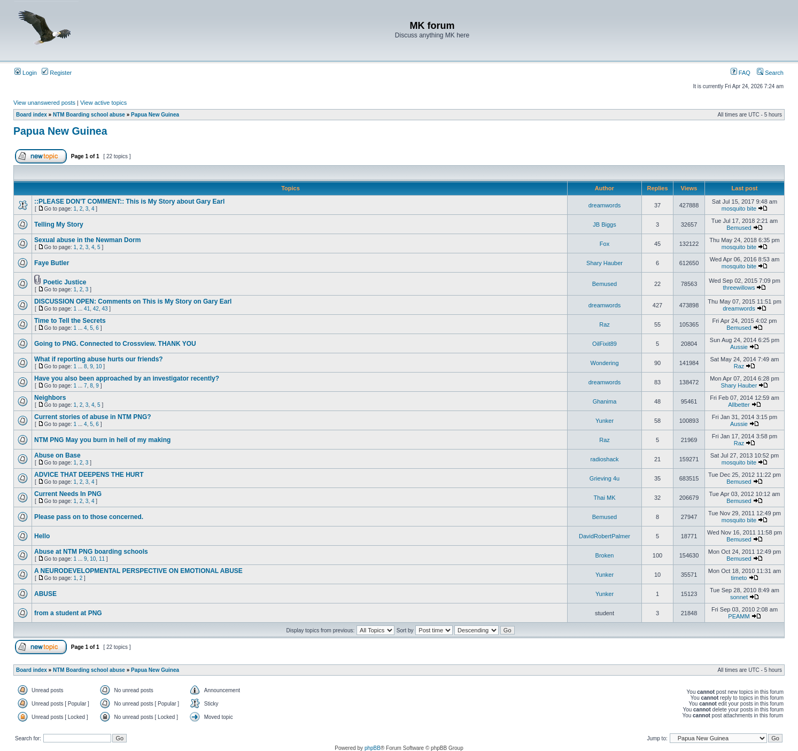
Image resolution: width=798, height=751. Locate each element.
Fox (604, 244)
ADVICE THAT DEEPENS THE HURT (88, 474)
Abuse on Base (57, 455)
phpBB (373, 748)
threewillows (739, 287)
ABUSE (45, 594)
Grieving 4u (604, 478)
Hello (42, 536)
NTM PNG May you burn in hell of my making (102, 440)
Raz (604, 324)
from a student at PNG (68, 613)
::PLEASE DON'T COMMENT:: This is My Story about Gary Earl (129, 201)
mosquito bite (739, 208)
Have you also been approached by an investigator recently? (126, 378)
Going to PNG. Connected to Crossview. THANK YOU (115, 343)
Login (25, 72)
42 (96, 309)
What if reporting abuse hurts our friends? (98, 359)
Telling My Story (58, 224)
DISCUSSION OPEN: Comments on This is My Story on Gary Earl (132, 301)
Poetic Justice (65, 282)
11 (102, 559)
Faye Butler (51, 263)
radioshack (604, 459)
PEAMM (738, 616)
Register (57, 72)
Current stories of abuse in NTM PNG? (92, 417)
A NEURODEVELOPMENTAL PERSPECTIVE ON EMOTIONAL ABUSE (138, 571)
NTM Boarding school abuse (89, 115)
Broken (604, 555)
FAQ (740, 72)
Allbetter (738, 404)
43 (104, 309)
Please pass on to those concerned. (88, 517)
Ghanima (605, 401)
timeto (739, 578)
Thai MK (605, 497)
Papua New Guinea (155, 115)
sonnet (739, 597)
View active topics (103, 102)
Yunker (604, 420)
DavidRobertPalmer (604, 536)
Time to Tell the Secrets (70, 320)
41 (87, 309)
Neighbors (50, 397)
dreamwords (604, 205)
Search (770, 72)
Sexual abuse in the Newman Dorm (87, 240)
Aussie (739, 347)
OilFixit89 (604, 343)
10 (99, 366)
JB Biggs (604, 224)
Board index (31, 115)
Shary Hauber (604, 263)
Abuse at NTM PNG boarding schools (91, 551)
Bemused (738, 227)
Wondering (605, 363)
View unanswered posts (44, 102)
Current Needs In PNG (68, 494)
